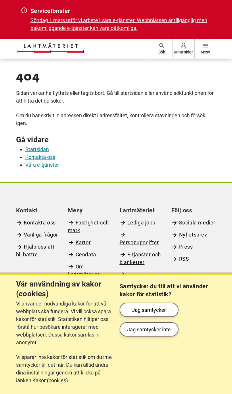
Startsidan (37, 149)
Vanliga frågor (41, 235)
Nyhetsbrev (193, 235)
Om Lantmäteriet (84, 270)
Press (186, 247)
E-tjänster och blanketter (140, 258)
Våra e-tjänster (42, 165)
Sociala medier (197, 223)
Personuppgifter (139, 242)
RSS (184, 259)
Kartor (83, 242)
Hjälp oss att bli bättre (35, 250)
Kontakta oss (40, 157)
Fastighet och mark (88, 226)
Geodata (86, 254)
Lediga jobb (141, 223)
